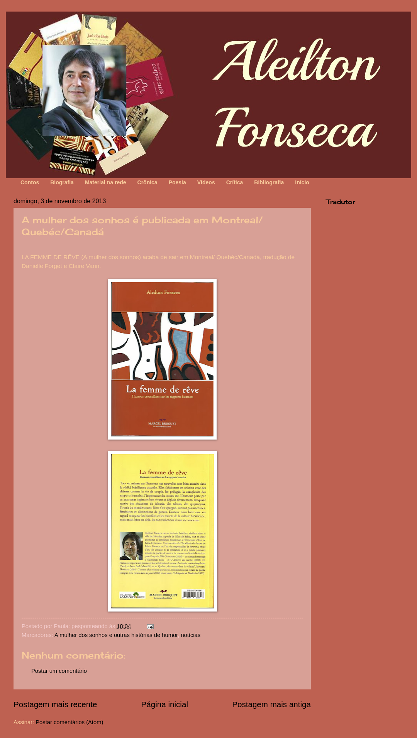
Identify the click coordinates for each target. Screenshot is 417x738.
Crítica (234, 182)
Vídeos (206, 182)
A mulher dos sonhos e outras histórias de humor (116, 635)
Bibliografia (269, 182)
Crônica (147, 182)
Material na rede (105, 182)
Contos (29, 182)
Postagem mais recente (55, 704)
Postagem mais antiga (271, 704)
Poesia (177, 182)
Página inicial (164, 704)
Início (302, 182)
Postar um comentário (59, 671)
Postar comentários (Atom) (69, 722)
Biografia (62, 182)
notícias (190, 635)
